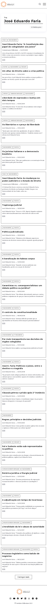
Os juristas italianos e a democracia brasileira (20, 152)
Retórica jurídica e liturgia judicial (19, 473)
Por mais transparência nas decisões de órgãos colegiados (22, 340)
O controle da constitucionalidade (19, 312)
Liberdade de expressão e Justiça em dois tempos (21, 99)
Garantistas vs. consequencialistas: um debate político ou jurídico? (22, 286)
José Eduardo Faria (8, 74)
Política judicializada (12, 232)
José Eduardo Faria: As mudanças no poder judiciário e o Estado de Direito (21, 179)
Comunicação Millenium (10, 50)
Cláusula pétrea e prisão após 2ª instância (23, 393)
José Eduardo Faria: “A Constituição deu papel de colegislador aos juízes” (22, 45)
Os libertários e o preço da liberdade (21, 124)
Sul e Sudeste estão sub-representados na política (22, 447)
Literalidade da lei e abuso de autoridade (23, 527)
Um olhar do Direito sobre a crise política (23, 71)
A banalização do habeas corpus (18, 259)
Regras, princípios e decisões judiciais (21, 419)
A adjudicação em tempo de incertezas (22, 500)
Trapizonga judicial (12, 205)
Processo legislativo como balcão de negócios (21, 554)
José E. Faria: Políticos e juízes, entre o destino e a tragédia (22, 367)
